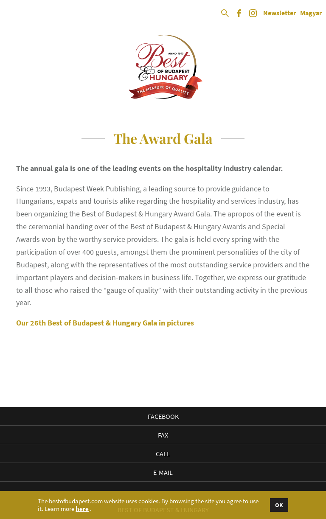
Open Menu (13, 13)
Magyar (311, 13)
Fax (163, 435)
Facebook (163, 416)
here (82, 509)
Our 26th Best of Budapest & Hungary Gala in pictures (105, 323)
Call (163, 453)
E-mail (163, 472)
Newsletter (279, 13)
